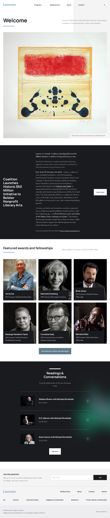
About (69, 5)
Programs (38, 5)
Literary (16, 500)
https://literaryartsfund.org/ (70, 231)
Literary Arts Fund (63, 186)
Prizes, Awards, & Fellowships (96, 500)
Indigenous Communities (55, 500)
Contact (81, 5)
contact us (42, 513)
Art (4, 500)
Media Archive (55, 5)
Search (104, 492)
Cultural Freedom (32, 500)
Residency (75, 500)
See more (55, 451)
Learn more (100, 192)
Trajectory (104, 511)
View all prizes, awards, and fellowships (55, 351)
